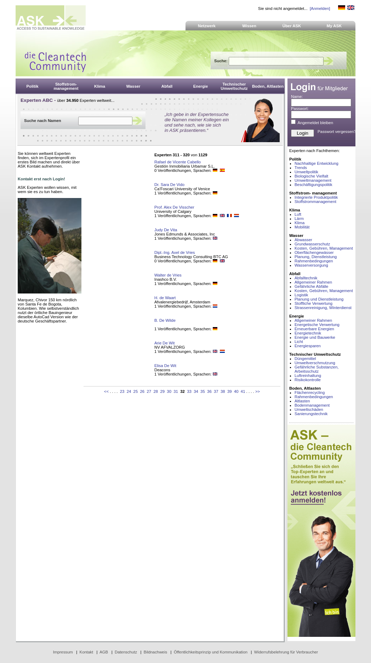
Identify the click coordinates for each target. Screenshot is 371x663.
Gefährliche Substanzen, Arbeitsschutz (316, 369)
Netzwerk (207, 26)
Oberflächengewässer (314, 252)
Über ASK (291, 26)
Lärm (299, 218)
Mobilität (302, 227)
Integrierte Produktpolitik (316, 197)
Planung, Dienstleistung (316, 257)
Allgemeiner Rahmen (313, 282)
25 (135, 391)
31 (175, 391)
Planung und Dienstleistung (319, 299)
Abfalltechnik (306, 278)
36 (209, 391)
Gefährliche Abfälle (311, 286)
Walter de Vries (168, 275)
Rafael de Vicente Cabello (177, 162)
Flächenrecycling (310, 392)
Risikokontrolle (308, 380)
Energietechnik (308, 333)
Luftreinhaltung (308, 375)
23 (122, 391)
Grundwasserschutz (312, 244)
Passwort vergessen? (337, 131)
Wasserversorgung (311, 265)
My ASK (334, 26)
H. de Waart (165, 298)
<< (106, 391)
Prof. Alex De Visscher (174, 207)
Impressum (63, 652)
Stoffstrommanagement (315, 201)
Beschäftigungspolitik (313, 184)
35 (202, 391)
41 (243, 391)
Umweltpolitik (306, 172)
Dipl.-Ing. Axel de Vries (174, 252)
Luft (298, 214)
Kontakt (86, 652)
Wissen (249, 26)
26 (142, 391)
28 (155, 391)
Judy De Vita (165, 230)
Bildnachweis (155, 652)
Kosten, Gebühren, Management (324, 248)
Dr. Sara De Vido (169, 184)
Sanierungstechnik (311, 414)
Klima (299, 223)
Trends (301, 167)
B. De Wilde (165, 320)
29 (162, 391)
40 (236, 391)
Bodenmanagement (312, 405)
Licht (299, 341)
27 (149, 391)
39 (229, 391)
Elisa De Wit (165, 366)
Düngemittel (305, 358)
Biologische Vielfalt (311, 176)
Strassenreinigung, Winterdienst (323, 308)
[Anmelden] (320, 8)
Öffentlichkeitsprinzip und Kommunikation (210, 652)
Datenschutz (126, 652)
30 (169, 391)
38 (223, 391)
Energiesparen (308, 346)
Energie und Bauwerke (315, 337)
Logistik (301, 295)
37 (216, 391)
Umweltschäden (309, 409)
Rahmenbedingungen (314, 261)
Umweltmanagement (313, 180)
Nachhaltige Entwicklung (316, 163)
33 (189, 391)
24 (129, 391)
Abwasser (303, 240)
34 (196, 391)
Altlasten (302, 401)
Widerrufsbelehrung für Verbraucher (286, 652)
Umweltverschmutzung (315, 363)
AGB (103, 652)
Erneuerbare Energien (314, 329)
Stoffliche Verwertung (313, 303)
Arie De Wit (164, 343)
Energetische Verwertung (317, 324)
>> (257, 391)
